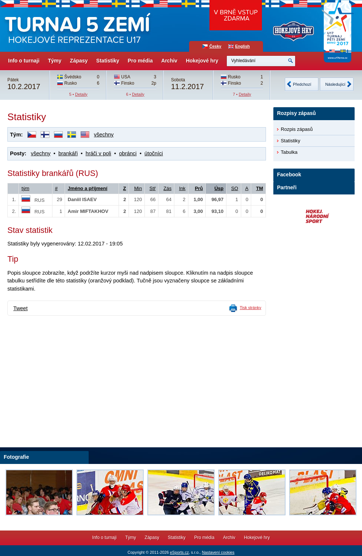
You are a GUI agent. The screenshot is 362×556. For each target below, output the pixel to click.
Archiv (169, 61)
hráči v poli (98, 153)
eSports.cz (179, 552)
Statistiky (107, 61)
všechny (103, 135)
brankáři (68, 153)
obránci (128, 153)
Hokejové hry (202, 61)
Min (138, 188)
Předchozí (302, 84)
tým (25, 188)
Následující (335, 84)
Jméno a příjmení (87, 188)
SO (234, 188)
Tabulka (289, 152)
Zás (167, 188)
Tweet (20, 308)
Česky (215, 46)
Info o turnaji (24, 61)
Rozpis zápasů (297, 129)
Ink (182, 188)
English (242, 46)
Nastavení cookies (218, 552)
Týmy (55, 61)
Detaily (81, 94)
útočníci (153, 153)
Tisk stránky (250, 307)
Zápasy (79, 61)
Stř (153, 188)
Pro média (140, 61)
